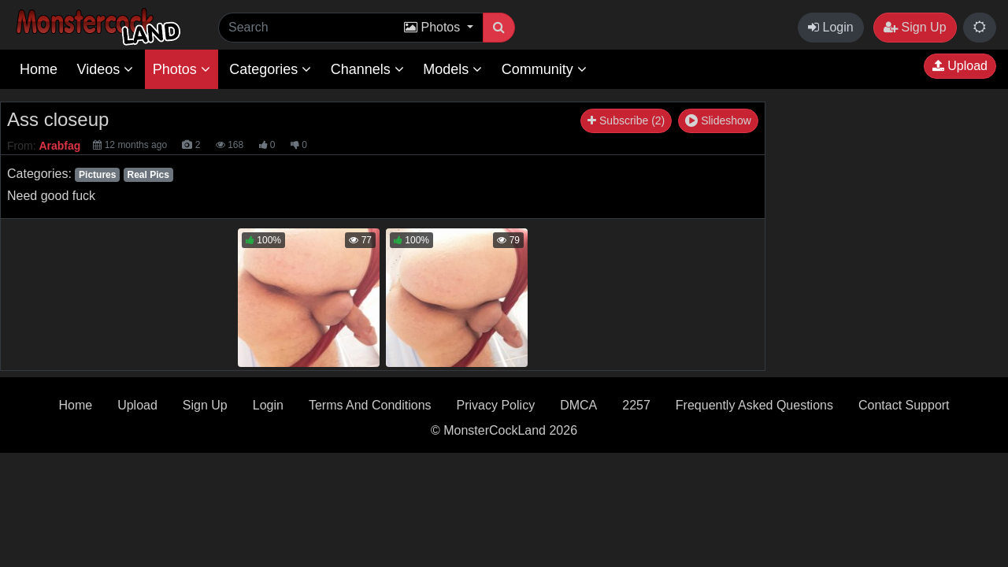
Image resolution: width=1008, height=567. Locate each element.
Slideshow (718, 120)
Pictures (97, 174)
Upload (960, 65)
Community (544, 69)
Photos (181, 69)
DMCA (578, 405)
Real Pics (148, 174)
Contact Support (904, 405)
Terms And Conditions (370, 405)
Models (452, 69)
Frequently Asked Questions (754, 405)
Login (831, 27)
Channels (367, 69)
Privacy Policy (496, 405)
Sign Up (915, 27)
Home (38, 69)
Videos (104, 69)
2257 (636, 405)
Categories (270, 69)
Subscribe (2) (626, 120)
